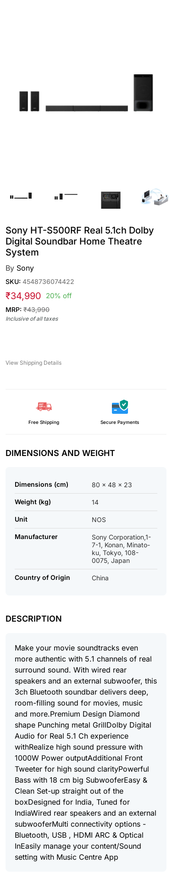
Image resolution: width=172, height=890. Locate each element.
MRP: (28, 309)
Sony (25, 268)
